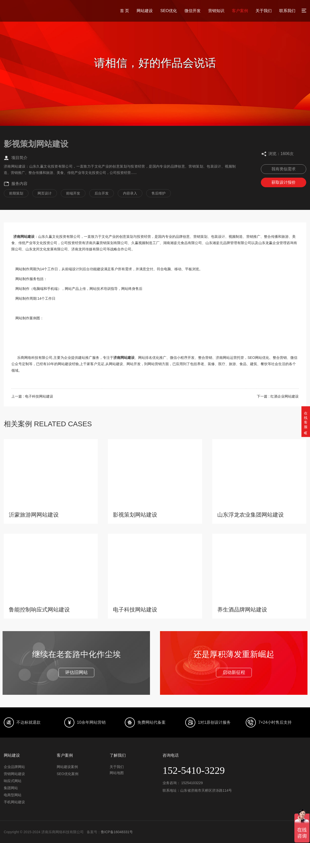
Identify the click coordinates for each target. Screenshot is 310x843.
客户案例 (240, 11)
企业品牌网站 (14, 767)
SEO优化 (168, 11)
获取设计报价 (283, 182)
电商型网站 (12, 795)
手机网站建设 (14, 802)
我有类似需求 (283, 169)
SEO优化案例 (67, 774)
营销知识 (216, 11)
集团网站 (11, 788)
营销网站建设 (14, 774)
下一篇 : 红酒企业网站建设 (278, 396)
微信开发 (192, 11)
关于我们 (264, 11)
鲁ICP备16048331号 (117, 832)
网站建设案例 (67, 767)
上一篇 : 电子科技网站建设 (32, 396)
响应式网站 (12, 781)
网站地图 (117, 773)
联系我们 (287, 11)
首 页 (124, 11)
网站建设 (145, 11)
